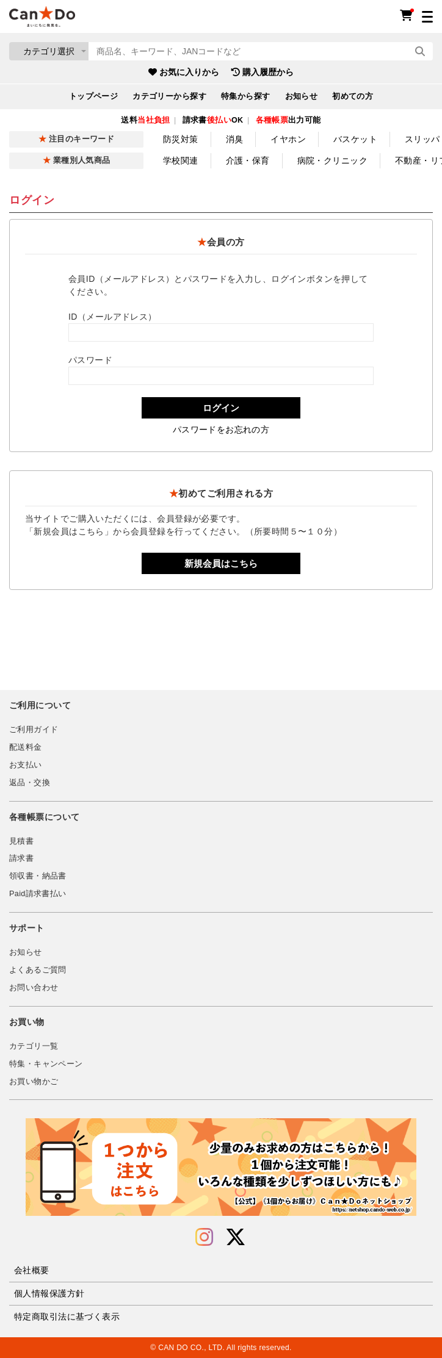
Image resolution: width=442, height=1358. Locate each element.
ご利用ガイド (33, 729)
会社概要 (31, 1270)
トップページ (93, 96)
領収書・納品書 (38, 876)
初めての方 (352, 96)
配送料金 (25, 747)
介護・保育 (248, 160)
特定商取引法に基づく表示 (67, 1316)
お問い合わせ (33, 987)
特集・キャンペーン (45, 1064)
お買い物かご (33, 1081)
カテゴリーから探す (169, 96)
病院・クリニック (332, 160)
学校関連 (180, 160)
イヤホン (288, 139)
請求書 (21, 858)
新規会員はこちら (221, 563)
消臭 (235, 139)
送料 (145, 120)
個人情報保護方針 (49, 1293)
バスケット (355, 139)
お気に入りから (183, 72)
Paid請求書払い (38, 893)
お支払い (25, 765)
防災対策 (180, 139)
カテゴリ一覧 (33, 1046)
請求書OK (213, 120)
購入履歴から (262, 72)
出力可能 (288, 120)
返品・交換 (29, 782)
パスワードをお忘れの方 (221, 429)
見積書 (21, 841)
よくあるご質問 (38, 970)
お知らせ (301, 96)
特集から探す (245, 96)
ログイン (221, 408)
